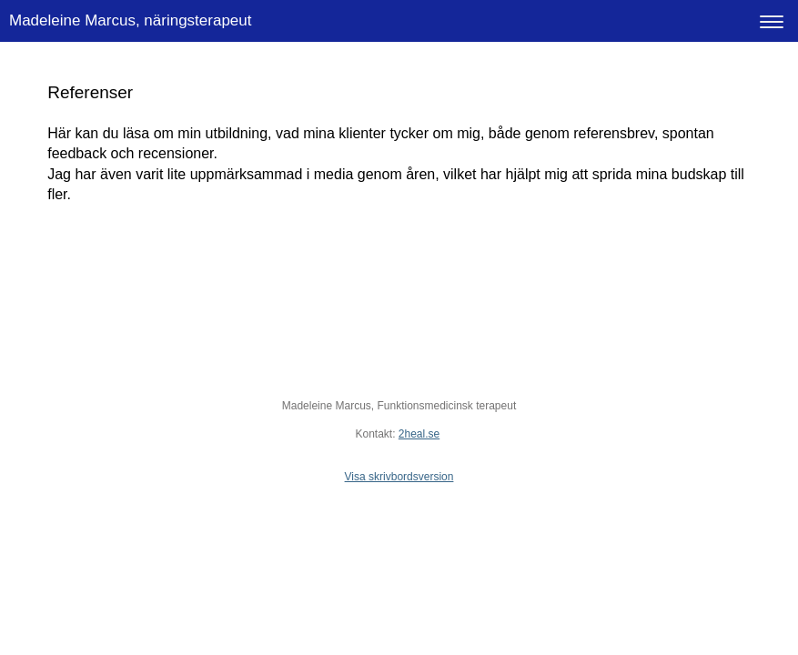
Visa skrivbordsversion (399, 476)
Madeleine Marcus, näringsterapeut (130, 20)
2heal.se (419, 434)
